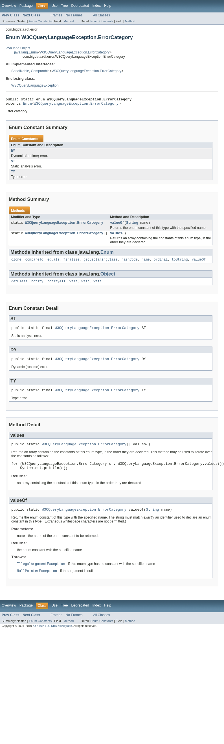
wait (73, 287)
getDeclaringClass (101, 264)
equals (53, 264)
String (132, 226)
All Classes (101, 15)
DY (13, 153)
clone (16, 264)
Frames (56, 15)
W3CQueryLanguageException (35, 85)
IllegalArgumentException (41, 576)
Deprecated (80, 6)
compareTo (34, 264)
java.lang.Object (18, 48)
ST (13, 164)
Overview (9, 6)
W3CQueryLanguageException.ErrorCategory (74, 52)
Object (107, 279)
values (116, 237)
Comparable (40, 71)
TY (13, 175)
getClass (19, 287)
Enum (27, 104)
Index (96, 6)
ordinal (161, 264)
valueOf (117, 226)
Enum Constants (40, 21)
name (146, 264)
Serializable (20, 71)
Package (26, 6)
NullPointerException (37, 583)
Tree (64, 6)
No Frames (74, 15)
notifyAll (56, 287)
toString (180, 264)
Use (54, 6)
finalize (71, 264)
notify (37, 287)
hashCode (130, 264)
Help (107, 6)
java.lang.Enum (26, 52)
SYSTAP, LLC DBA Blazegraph (52, 638)
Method (68, 21)
